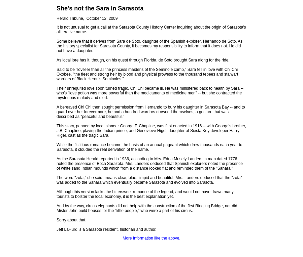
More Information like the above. (151, 238)
